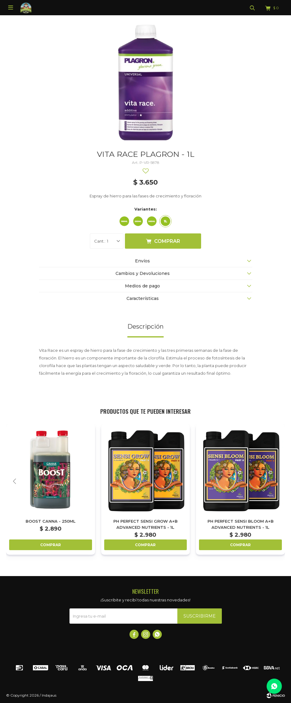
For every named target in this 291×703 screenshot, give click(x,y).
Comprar (167, 241)
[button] (276, 481)
